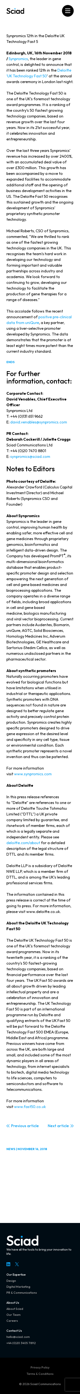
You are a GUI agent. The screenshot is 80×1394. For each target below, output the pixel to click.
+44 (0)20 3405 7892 (21, 1343)
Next (52, 1125)
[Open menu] (68, 11)
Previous (18, 1125)
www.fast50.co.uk (30, 1106)
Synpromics (18, 58)
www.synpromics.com (33, 773)
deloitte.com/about (23, 842)
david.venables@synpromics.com (38, 422)
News (10, 1149)
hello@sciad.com (18, 1337)
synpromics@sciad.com (30, 456)
